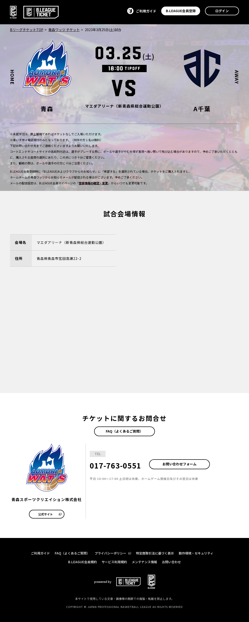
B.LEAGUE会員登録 (181, 10)
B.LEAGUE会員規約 (82, 562)
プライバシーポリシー (113, 553)
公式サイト (50, 514)
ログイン (222, 10)
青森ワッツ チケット (64, 29)
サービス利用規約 (114, 562)
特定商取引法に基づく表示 (155, 553)
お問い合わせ (171, 562)
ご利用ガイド (40, 553)
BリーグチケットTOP (26, 29)
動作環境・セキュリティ (196, 553)
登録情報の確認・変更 (93, 183)
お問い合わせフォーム (179, 463)
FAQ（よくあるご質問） (124, 431)
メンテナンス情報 (144, 562)
